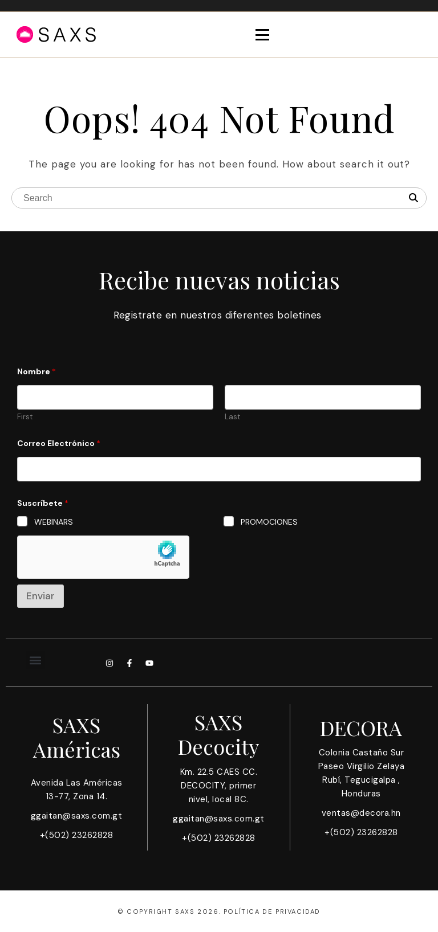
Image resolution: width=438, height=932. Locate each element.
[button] (35, 660)
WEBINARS (53, 522)
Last (232, 417)
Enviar (40, 596)
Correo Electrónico (58, 443)
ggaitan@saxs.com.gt (77, 815)
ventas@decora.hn (361, 813)
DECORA (361, 727)
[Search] (413, 198)
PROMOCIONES (269, 522)
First (25, 417)
